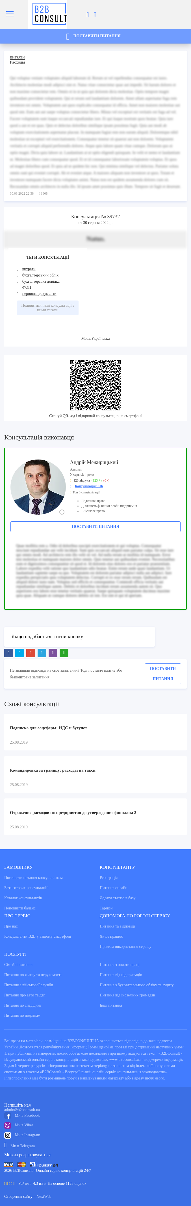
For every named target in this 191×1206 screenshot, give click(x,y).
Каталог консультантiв (23, 898)
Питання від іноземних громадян (127, 995)
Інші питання (111, 1005)
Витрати (17, 57)
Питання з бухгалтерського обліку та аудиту (137, 985)
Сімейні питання (18, 965)
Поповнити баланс (20, 908)
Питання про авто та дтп (24, 995)
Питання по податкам (22, 1015)
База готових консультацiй (26, 888)
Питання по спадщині (22, 1005)
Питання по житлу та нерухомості (33, 975)
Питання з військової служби (28, 985)
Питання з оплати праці (120, 965)
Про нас (11, 926)
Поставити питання (95, 526)
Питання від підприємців (121, 975)
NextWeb (43, 1196)
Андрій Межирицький (94, 462)
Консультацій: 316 (89, 486)
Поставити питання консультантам (33, 878)
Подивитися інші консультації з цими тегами (47, 307)
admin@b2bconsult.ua (22, 1110)
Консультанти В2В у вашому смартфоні (37, 936)
